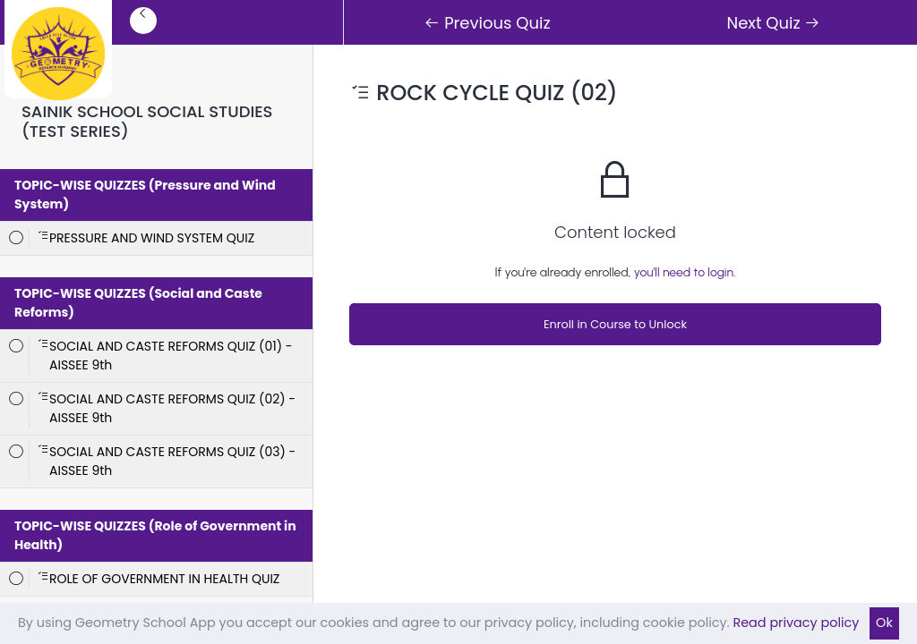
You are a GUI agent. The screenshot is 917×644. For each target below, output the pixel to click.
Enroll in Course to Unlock (615, 324)
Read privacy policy (796, 622)
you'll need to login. (685, 272)
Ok (884, 622)
